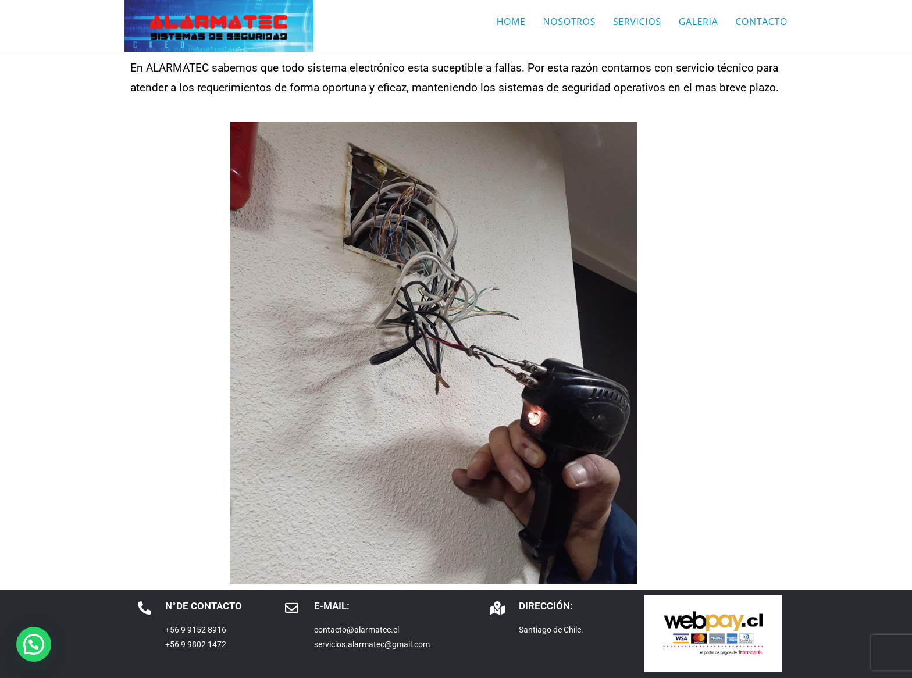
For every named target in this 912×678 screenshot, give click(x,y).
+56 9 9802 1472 (195, 644)
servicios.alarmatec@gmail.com (372, 644)
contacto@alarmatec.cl (356, 629)
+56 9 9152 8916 (195, 629)
